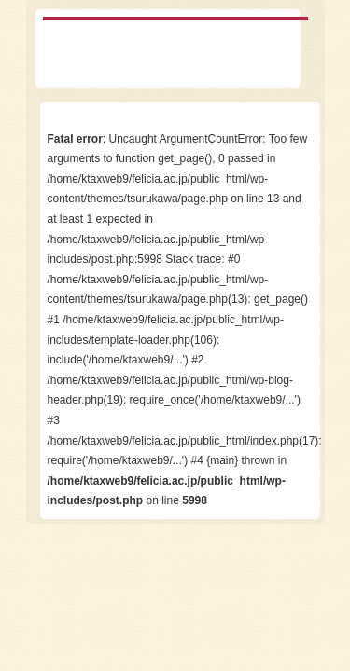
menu (295, 49)
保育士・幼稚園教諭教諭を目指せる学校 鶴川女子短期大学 (120, 50)
